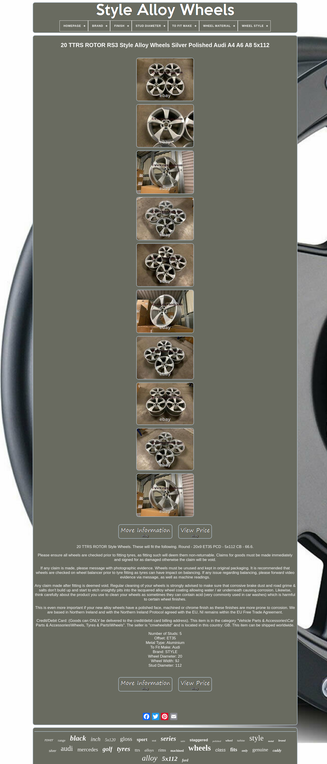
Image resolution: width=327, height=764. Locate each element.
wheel (229, 740)
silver (52, 751)
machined (177, 750)
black (78, 738)
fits (233, 749)
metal (271, 741)
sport (142, 739)
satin (183, 741)
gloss (126, 739)
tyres (123, 748)
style (256, 738)
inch (95, 739)
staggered (199, 740)
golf (108, 749)
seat (154, 740)
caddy (277, 750)
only (245, 750)
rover (49, 740)
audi (67, 748)
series (168, 738)
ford (185, 760)
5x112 (169, 758)
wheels (199, 748)
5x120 (110, 739)
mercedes (87, 749)
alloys (149, 750)
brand (282, 740)
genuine (260, 749)
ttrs (137, 750)
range (61, 740)
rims (162, 750)
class (220, 749)
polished (217, 741)
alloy (149, 758)
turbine (241, 740)
